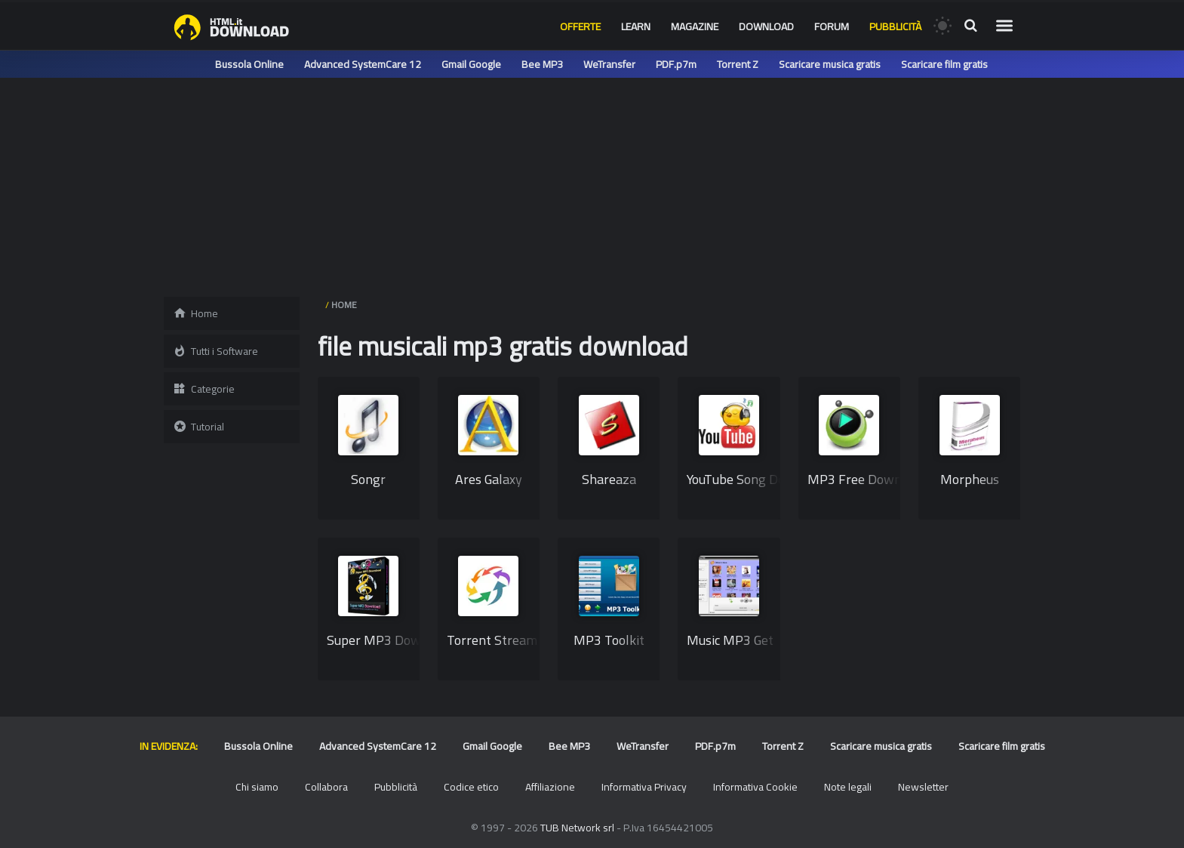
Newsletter (923, 787)
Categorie (204, 389)
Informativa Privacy (644, 787)
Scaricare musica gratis (830, 64)
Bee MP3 (542, 64)
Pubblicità (895, 26)
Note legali (848, 787)
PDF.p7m (676, 64)
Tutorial (198, 426)
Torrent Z (737, 64)
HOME (344, 304)
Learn (635, 26)
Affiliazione (550, 787)
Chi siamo (256, 787)
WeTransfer (609, 64)
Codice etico (471, 787)
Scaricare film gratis (944, 64)
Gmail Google (471, 64)
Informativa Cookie (755, 787)
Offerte (580, 26)
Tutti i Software (215, 351)
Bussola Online (249, 64)
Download (766, 26)
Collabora (326, 787)
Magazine (694, 26)
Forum (831, 26)
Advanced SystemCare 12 (362, 64)
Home (195, 313)
